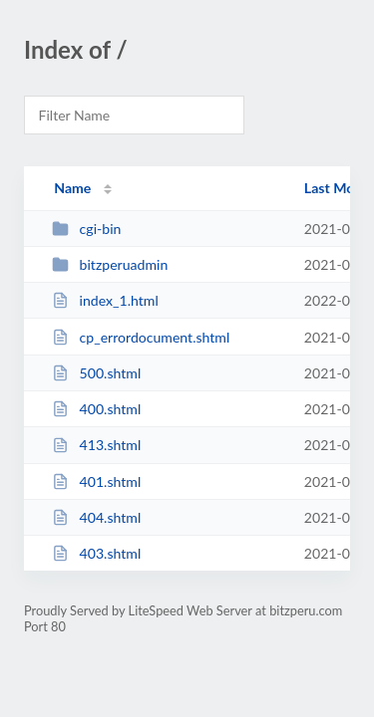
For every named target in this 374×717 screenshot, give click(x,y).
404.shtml (96, 517)
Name (72, 187)
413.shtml (96, 444)
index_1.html (105, 300)
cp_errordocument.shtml (140, 337)
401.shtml (96, 481)
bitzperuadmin (110, 264)
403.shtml (96, 553)
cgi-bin (86, 228)
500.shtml (96, 372)
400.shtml (96, 408)
